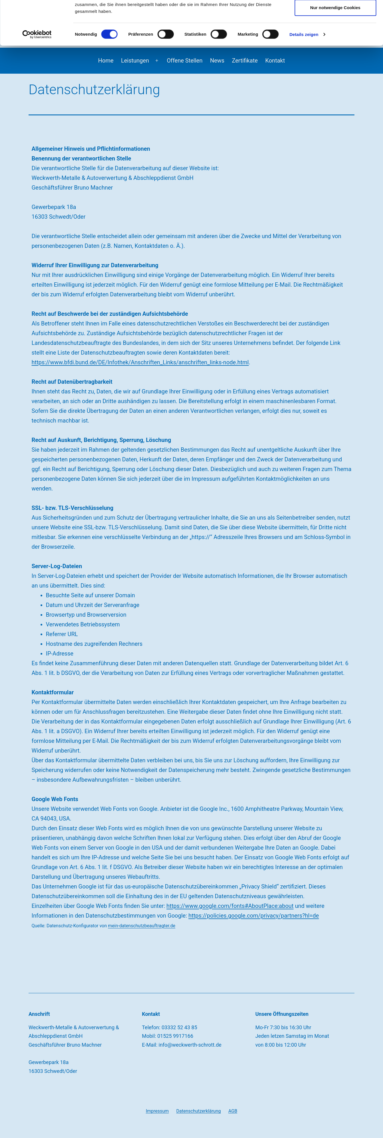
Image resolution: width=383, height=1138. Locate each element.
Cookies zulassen (335, 14)
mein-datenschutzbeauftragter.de (141, 925)
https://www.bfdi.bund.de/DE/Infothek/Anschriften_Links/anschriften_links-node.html (140, 362)
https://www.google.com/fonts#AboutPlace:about (230, 905)
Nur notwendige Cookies (335, 51)
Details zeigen (303, 78)
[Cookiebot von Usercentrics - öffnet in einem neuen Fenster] (37, 78)
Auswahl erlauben (335, 33)
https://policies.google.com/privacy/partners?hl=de (254, 915)
